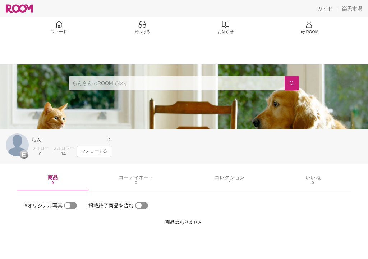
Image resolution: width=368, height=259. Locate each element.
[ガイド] (324, 8)
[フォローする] (94, 151)
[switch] (70, 205)
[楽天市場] (352, 8)
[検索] (292, 83)
